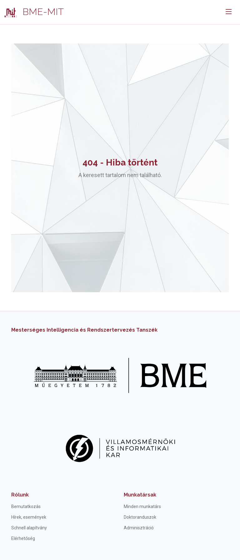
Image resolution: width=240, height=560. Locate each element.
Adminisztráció (139, 528)
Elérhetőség (23, 538)
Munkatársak (140, 495)
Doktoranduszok (140, 517)
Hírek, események (28, 517)
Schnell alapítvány (29, 528)
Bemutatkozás (26, 506)
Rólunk (20, 495)
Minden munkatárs (142, 506)
